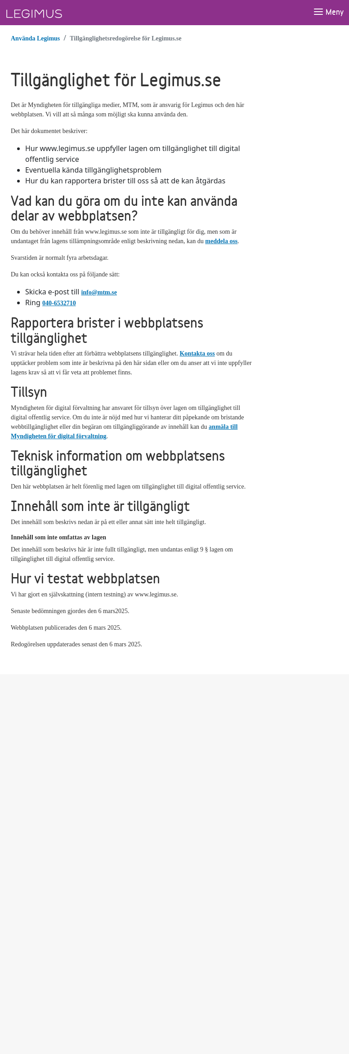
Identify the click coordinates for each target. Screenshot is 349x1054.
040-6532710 (59, 303)
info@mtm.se (99, 292)
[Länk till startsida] (51, 12)
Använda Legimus (35, 38)
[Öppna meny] (328, 12)
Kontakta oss (197, 353)
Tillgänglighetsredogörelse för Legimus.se (125, 38)
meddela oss (221, 241)
